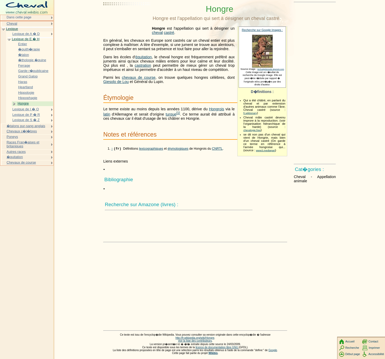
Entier (22, 44)
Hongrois (216, 109)
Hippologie (26, 93)
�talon (23, 55)
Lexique (12, 29)
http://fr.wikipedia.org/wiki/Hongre (195, 338)
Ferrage (24, 65)
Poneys (12, 137)
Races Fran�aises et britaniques (23, 144)
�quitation (15, 157)
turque (171, 114)
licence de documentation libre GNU (217, 347)
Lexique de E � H (25, 39)
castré (169, 32)
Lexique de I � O (25, 109)
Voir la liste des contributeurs (195, 341)
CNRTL (217, 149)
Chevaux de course (21, 162)
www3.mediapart (265, 150)
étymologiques (178, 149)
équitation (143, 57)
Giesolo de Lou (116, 82)
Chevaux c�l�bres (22, 131)
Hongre (23, 103)
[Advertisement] (127, 17)
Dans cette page (19, 17)
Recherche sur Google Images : (262, 30)
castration (143, 65)
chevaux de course (139, 77)
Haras (22, 82)
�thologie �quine (32, 60)
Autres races (16, 152)
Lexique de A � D (26, 34)
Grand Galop (28, 76)
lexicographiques (151, 149)
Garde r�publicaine (33, 71)
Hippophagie (27, 98)
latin (106, 114)
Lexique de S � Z (26, 120)
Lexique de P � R (26, 115)
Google (273, 350)
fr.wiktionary (250, 113)
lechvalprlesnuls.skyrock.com (271, 69)
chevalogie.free (252, 130)
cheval (157, 32)
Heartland (25, 87)
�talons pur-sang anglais (26, 126)
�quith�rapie (29, 49)
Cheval (12, 23)
